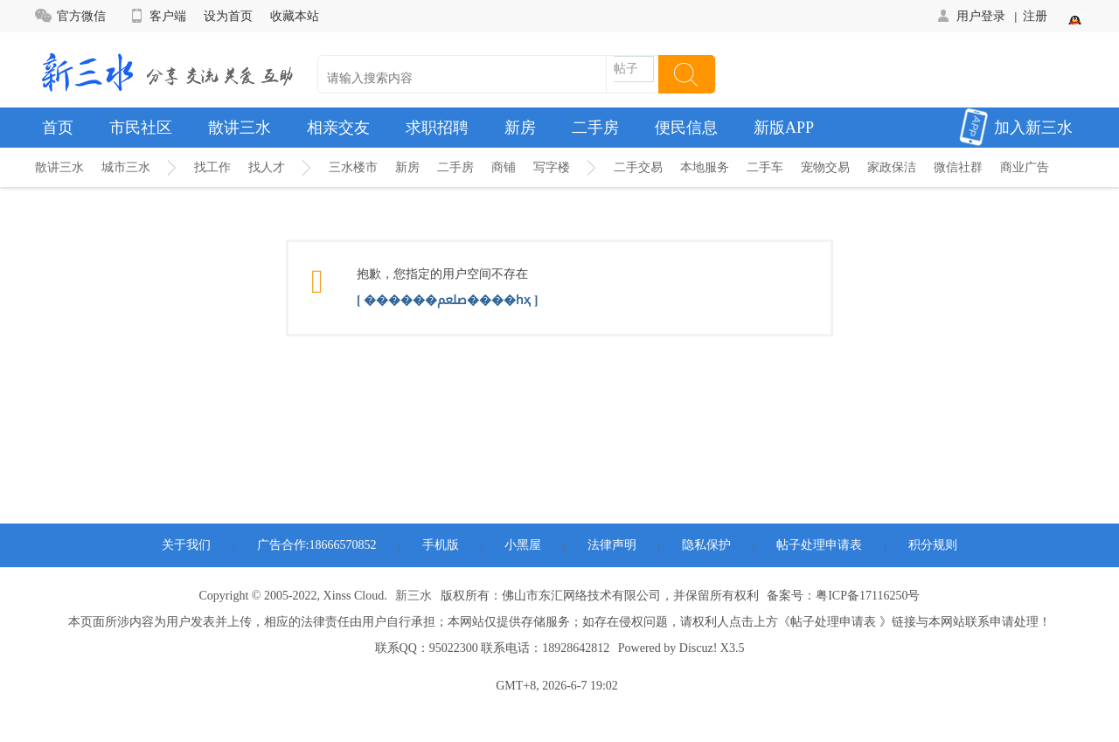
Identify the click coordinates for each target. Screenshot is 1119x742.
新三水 (413, 595)
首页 (57, 127)
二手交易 (638, 167)
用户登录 (970, 15)
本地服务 (704, 167)
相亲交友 (338, 127)
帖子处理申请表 (819, 544)
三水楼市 (353, 167)
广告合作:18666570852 (317, 544)
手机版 (440, 544)
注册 (1035, 16)
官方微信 (70, 15)
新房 (520, 127)
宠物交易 (825, 167)
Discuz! (698, 648)
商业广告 (1024, 167)
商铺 (503, 167)
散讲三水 (239, 127)
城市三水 (125, 167)
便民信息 (686, 127)
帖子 (626, 68)
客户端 (157, 15)
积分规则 (932, 544)
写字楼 (551, 167)
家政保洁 (891, 167)
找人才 (266, 167)
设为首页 (228, 16)
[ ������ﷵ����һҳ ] (447, 300)
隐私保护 (706, 544)
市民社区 (140, 127)
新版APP (784, 127)
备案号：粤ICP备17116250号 (843, 595)
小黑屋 (522, 544)
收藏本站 (294, 16)
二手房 (595, 127)
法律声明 (611, 544)
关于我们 (186, 544)
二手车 (765, 167)
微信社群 (958, 167)
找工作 (212, 167)
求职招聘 (437, 127)
